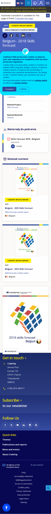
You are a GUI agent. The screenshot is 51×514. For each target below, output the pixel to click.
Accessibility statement (23, 476)
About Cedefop (10, 454)
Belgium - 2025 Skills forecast (19, 208)
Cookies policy (23, 487)
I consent (9, 89)
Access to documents (23, 484)
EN (13, 146)
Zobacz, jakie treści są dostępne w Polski (31, 11)
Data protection (23, 495)
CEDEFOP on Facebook (5, 424)
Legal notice (24, 498)
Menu (48, 3)
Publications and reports (14, 444)
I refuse (22, 89)
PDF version (4, 35)
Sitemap (23, 502)
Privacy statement (23, 491)
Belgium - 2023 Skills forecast (19, 269)
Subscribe (10, 400)
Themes (6, 439)
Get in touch (13, 357)
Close (48, 15)
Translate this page (24, 18)
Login (35, 3)
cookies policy (41, 80)
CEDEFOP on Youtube (17, 424)
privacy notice (21, 83)
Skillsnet (10, 117)
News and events (11, 449)
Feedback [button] (48, 488)
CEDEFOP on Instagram (29, 424)
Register (41, 3)
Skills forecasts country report (17, 212)
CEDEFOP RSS (36, 424)
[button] (11, 35)
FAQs (24, 472)
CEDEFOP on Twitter (11, 424)
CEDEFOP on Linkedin (23, 424)
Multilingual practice (24, 480)
